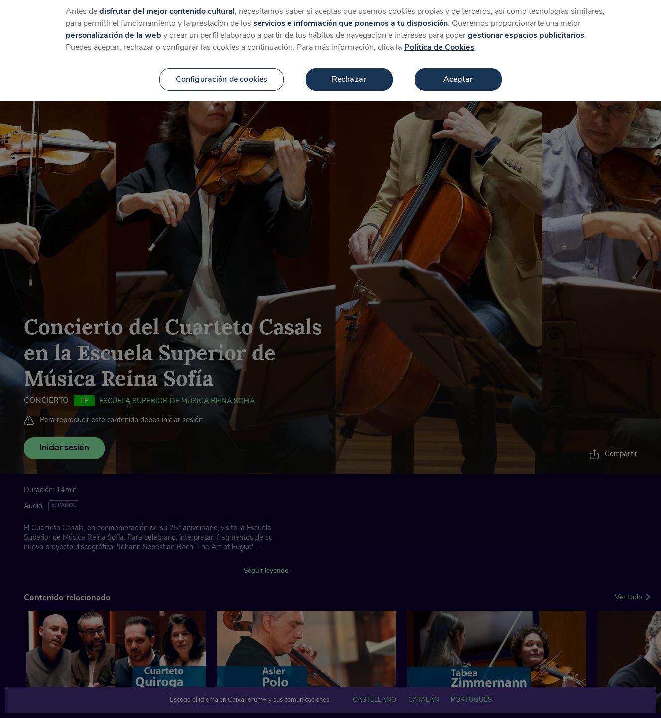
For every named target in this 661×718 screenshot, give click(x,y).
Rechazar (349, 74)
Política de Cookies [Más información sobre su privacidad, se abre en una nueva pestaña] (439, 42)
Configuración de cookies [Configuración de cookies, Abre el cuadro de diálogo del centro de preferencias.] (222, 74)
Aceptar (458, 74)
